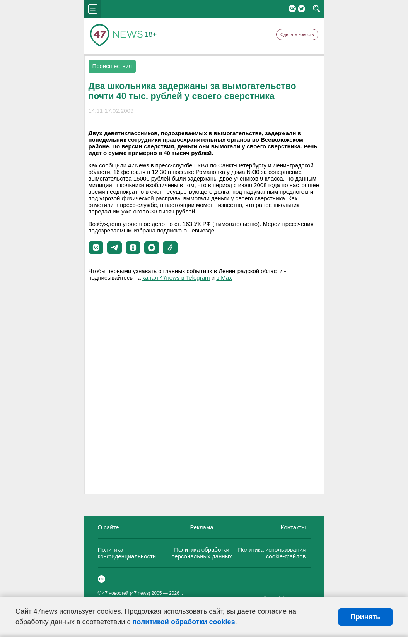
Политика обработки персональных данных (201, 553)
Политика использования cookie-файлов (272, 553)
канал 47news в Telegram (176, 277)
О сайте (108, 527)
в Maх (224, 277)
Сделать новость (297, 34)
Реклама (201, 527)
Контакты (293, 527)
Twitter (301, 8)
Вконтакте (292, 8)
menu (92, 9)
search (316, 9)
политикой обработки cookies (183, 622)
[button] (96, 247)
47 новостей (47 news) (126, 593)
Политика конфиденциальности (127, 553)
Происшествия (112, 66)
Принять (365, 617)
